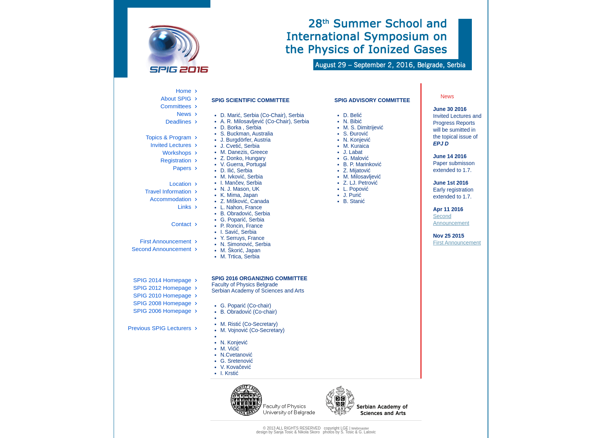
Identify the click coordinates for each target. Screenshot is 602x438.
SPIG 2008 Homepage (162, 303)
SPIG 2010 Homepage (162, 295)
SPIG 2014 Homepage (162, 280)
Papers (182, 168)
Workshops (176, 152)
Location (180, 183)
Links (184, 206)
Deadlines (178, 121)
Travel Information (168, 191)
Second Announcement (161, 249)
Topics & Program (168, 137)
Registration (175, 160)
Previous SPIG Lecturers (159, 328)
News (184, 114)
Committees (175, 106)
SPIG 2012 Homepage (162, 287)
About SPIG (176, 98)
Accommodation (170, 199)
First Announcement (165, 241)
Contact (181, 224)
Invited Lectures (170, 145)
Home (183, 91)
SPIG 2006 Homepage (162, 310)
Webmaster (360, 428)
